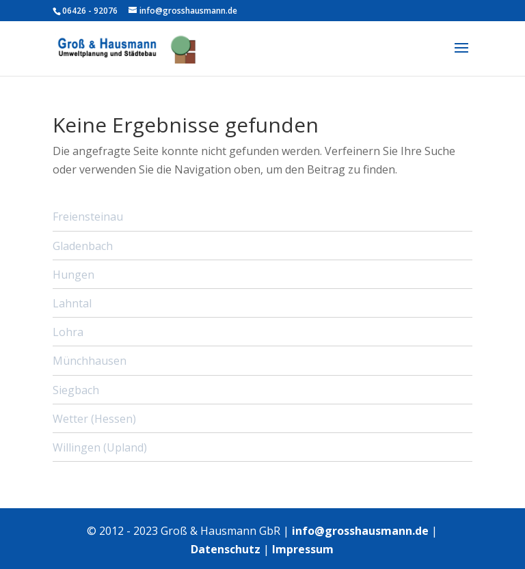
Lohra (68, 331)
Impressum (303, 549)
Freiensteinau (88, 216)
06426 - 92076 (90, 10)
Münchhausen (89, 360)
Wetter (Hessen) (94, 418)
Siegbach (76, 390)
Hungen (73, 274)
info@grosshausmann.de (360, 530)
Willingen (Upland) (100, 447)
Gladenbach (83, 245)
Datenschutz (225, 549)
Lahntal (72, 303)
